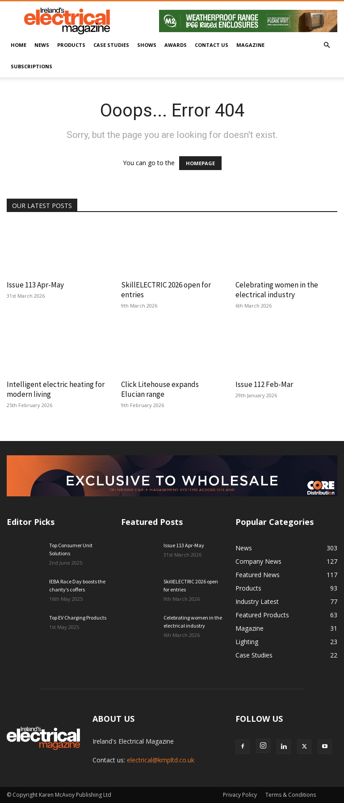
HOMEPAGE (200, 163)
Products (71, 45)
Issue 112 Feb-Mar (264, 384)
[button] (326, 45)
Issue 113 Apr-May (35, 285)
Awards (175, 45)
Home (18, 45)
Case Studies (111, 45)
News (41, 45)
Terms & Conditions (290, 795)
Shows (146, 45)
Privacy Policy (240, 795)
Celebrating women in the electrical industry (276, 290)
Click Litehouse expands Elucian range (160, 389)
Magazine (250, 45)
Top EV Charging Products (77, 617)
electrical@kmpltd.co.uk (160, 760)
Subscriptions (31, 66)
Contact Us (211, 45)
